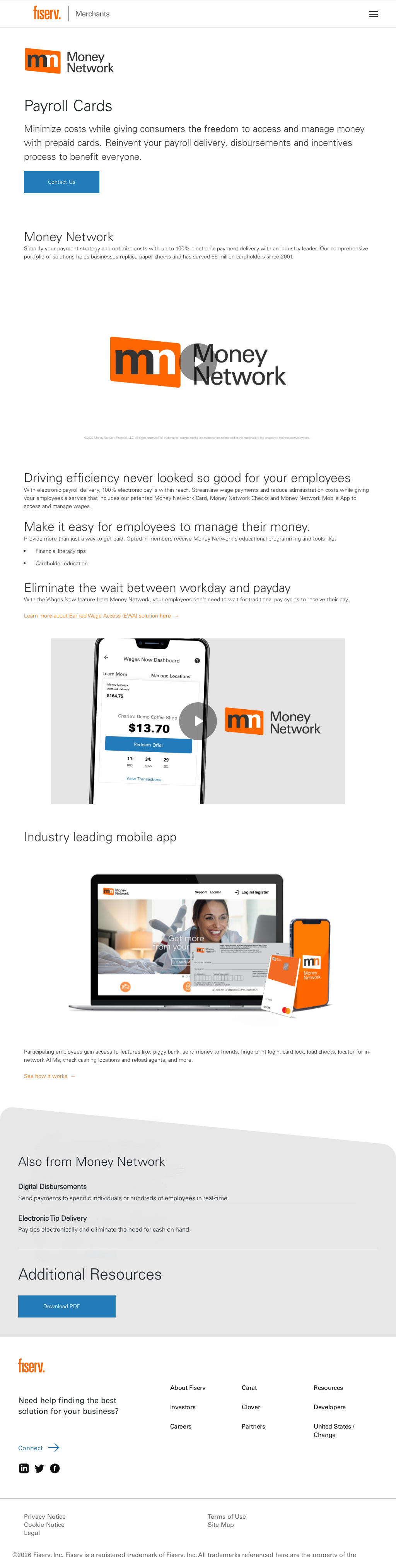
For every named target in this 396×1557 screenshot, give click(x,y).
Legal (32, 1533)
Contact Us (63, 181)
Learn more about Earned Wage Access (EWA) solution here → (101, 616)
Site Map (221, 1525)
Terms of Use (227, 1517)
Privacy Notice (45, 1517)
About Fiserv (188, 1388)
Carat (249, 1388)
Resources (328, 1388)
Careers (181, 1426)
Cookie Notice (44, 1525)
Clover (251, 1407)
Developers (330, 1407)
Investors (183, 1407)
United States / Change (334, 1431)
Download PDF (62, 1306)
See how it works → (50, 1076)
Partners (253, 1426)
